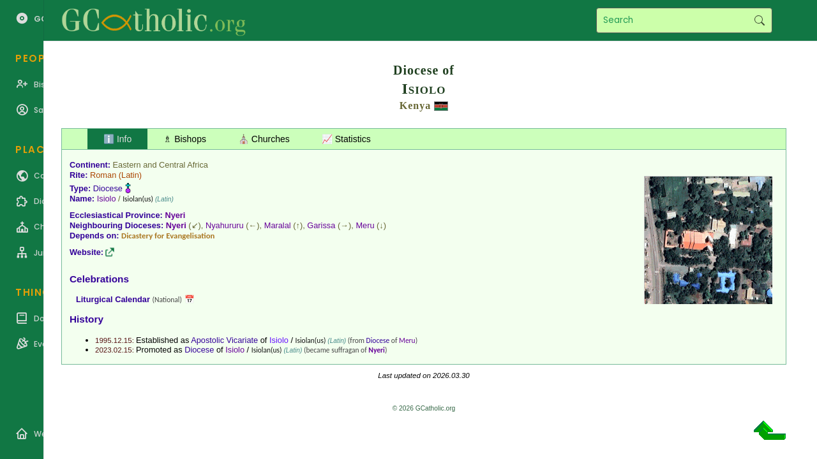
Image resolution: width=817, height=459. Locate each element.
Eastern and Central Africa (160, 165)
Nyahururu (225, 225)
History (86, 319)
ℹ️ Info (117, 139)
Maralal (277, 225)
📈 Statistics (346, 139)
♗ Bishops (184, 139)
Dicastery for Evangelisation (167, 235)
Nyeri (175, 215)
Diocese (108, 188)
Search (759, 20)
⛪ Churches (264, 139)
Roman (103, 175)
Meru (365, 225)
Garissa (321, 225)
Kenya (415, 105)
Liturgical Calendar (113, 299)
